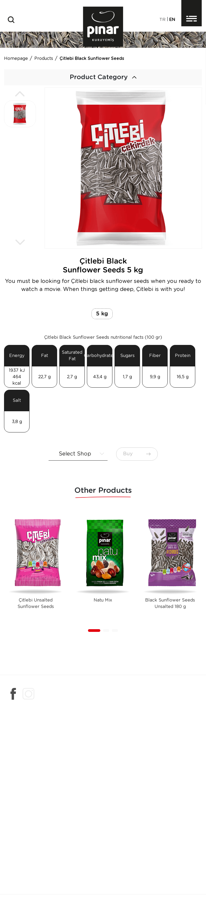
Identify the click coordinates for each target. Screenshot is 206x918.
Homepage (16, 58)
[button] (20, 94)
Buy (137, 453)
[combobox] (78, 454)
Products (43, 58)
